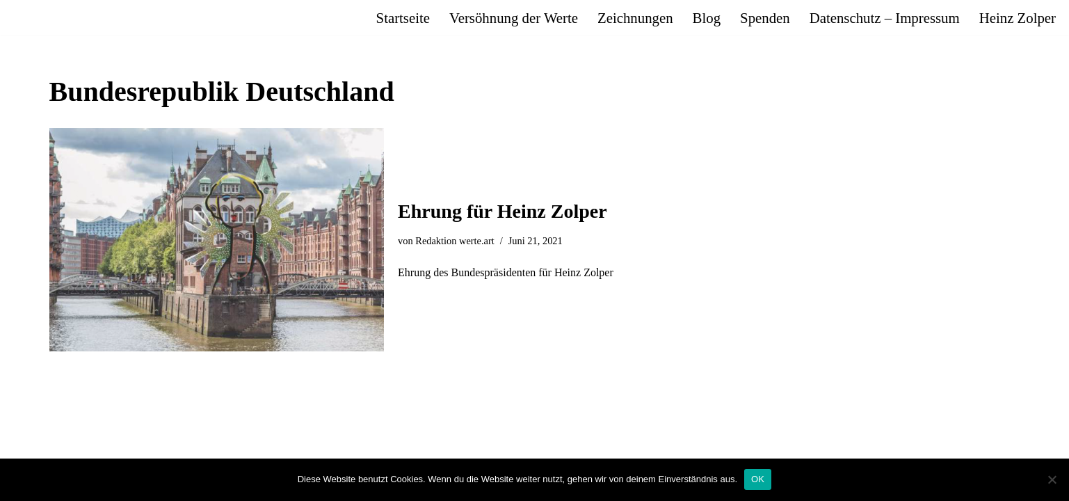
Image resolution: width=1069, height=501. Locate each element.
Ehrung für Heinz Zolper (502, 211)
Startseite (403, 18)
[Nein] (1052, 479)
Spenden (765, 18)
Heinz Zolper (1017, 18)
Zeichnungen (635, 18)
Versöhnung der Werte (513, 18)
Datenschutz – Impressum (885, 18)
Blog (707, 18)
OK (757, 479)
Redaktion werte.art (454, 240)
